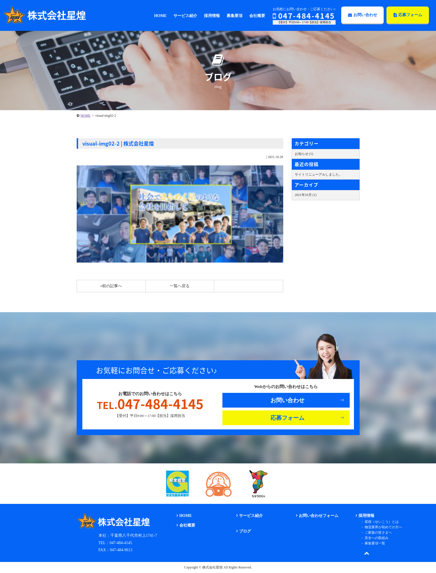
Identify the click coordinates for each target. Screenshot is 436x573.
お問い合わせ (362, 15)
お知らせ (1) (304, 154)
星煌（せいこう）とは (382, 522)
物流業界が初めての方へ (383, 527)
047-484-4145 (304, 15)
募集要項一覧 (375, 543)
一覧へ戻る (180, 286)
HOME (86, 116)
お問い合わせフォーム (318, 516)
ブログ (245, 531)
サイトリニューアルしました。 (318, 174)
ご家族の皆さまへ (378, 532)
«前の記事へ (111, 286)
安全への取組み (376, 538)
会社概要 (187, 525)
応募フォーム (408, 15)
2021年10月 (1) (306, 195)
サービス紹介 (251, 516)
